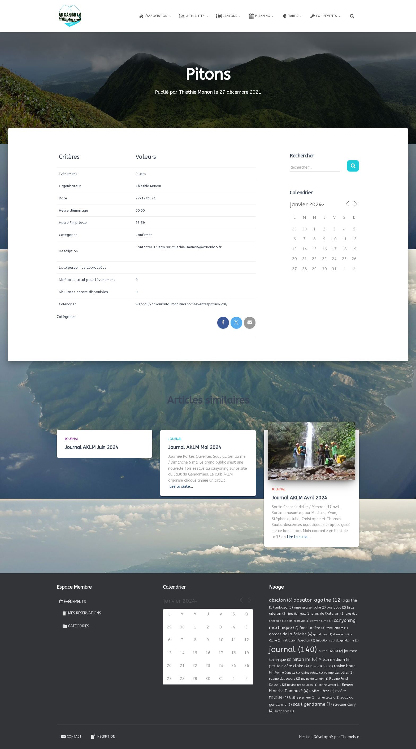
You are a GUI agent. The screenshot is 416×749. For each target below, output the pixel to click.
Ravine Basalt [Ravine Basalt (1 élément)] (321, 666)
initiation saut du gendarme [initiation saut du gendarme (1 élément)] (337, 640)
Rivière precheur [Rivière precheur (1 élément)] (302, 697)
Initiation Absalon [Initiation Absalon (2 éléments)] (299, 640)
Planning (261, 16)
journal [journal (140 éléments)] (293, 649)
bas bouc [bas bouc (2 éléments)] (336, 607)
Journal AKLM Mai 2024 (194, 447)
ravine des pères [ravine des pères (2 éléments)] (339, 672)
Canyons (228, 16)
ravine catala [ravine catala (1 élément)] (312, 672)
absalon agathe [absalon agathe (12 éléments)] (317, 600)
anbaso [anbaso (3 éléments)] (284, 607)
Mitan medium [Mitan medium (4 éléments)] (334, 659)
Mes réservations (81, 613)
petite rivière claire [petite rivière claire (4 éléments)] (289, 666)
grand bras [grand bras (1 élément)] (322, 634)
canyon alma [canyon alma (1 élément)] (321, 621)
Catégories (75, 626)
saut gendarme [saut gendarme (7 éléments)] (312, 704)
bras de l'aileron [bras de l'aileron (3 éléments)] (328, 613)
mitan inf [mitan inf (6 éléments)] (304, 659)
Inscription (102, 736)
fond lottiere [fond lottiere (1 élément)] (337, 628)
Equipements (325, 16)
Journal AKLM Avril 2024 (299, 498)
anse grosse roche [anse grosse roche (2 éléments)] (310, 607)
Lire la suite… (181, 486)
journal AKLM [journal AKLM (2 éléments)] (330, 651)
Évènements (72, 602)
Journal (72, 439)
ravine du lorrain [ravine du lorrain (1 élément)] (314, 678)
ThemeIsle (350, 737)
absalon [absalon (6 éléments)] (280, 600)
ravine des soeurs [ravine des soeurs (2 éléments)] (284, 678)
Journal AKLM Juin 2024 (91, 447)
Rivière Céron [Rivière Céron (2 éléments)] (321, 691)
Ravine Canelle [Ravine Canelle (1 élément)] (287, 672)
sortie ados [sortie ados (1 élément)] (284, 711)
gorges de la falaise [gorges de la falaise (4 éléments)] (290, 634)
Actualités (193, 16)
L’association (154, 16)
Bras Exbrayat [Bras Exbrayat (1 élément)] (298, 621)
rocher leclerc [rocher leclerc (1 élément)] (328, 697)
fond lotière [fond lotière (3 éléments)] (312, 628)
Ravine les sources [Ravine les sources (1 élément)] (302, 685)
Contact (71, 736)
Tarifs (292, 16)
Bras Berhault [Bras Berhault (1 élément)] (299, 613)
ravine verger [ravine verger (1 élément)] (329, 685)
